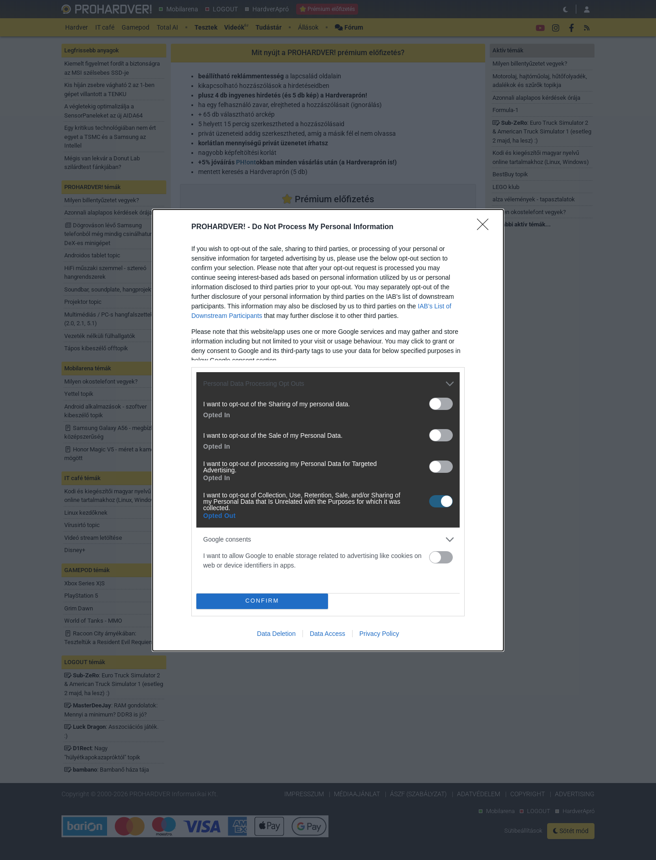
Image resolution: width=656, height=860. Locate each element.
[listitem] (328, 384)
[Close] (485, 227)
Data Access (327, 633)
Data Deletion (276, 633)
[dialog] (328, 430)
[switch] (441, 404)
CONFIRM (262, 600)
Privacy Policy (379, 633)
